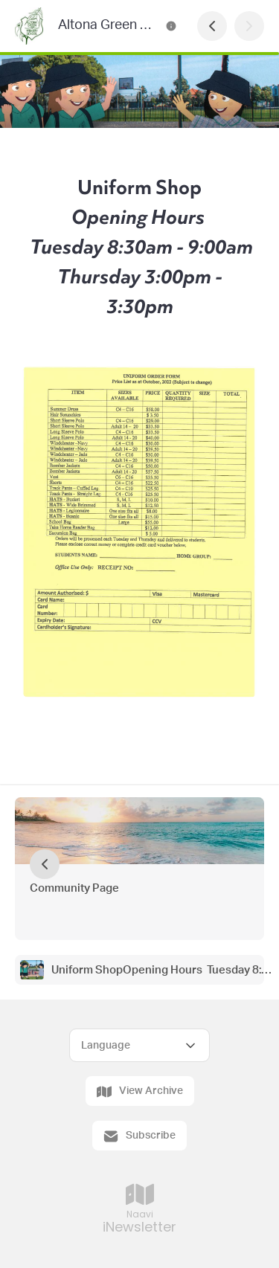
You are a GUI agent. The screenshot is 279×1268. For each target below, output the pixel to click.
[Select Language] (139, 1045)
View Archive (140, 1091)
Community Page (74, 888)
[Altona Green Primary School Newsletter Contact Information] (171, 26)
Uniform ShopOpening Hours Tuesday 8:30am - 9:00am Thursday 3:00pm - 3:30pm (163, 970)
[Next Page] (249, 26)
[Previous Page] (212, 26)
